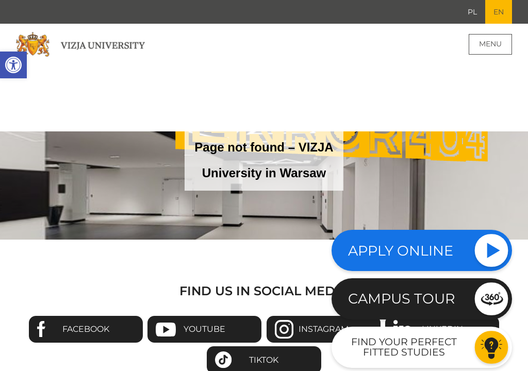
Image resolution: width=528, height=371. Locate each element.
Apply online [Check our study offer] (400, 250)
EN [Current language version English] (498, 11)
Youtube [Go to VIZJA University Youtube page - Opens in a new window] (204, 329)
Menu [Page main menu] (490, 44)
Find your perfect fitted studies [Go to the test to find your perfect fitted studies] (404, 346)
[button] (13, 65)
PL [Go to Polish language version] (472, 11)
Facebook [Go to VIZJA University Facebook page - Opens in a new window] (85, 329)
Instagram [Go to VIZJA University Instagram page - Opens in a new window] (324, 329)
